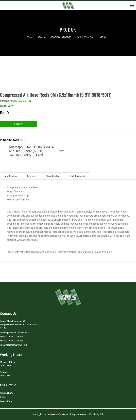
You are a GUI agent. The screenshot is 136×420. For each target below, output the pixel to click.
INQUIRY (19, 123)
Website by (96, 414)
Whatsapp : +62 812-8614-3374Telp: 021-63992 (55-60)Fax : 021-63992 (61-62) (31, 151)
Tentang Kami (6, 393)
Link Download (77, 176)
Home (30, 37)
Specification (53, 176)
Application (11, 176)
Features (31, 176)
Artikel (3, 397)
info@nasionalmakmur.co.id (13, 345)
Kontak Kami (6, 401)
